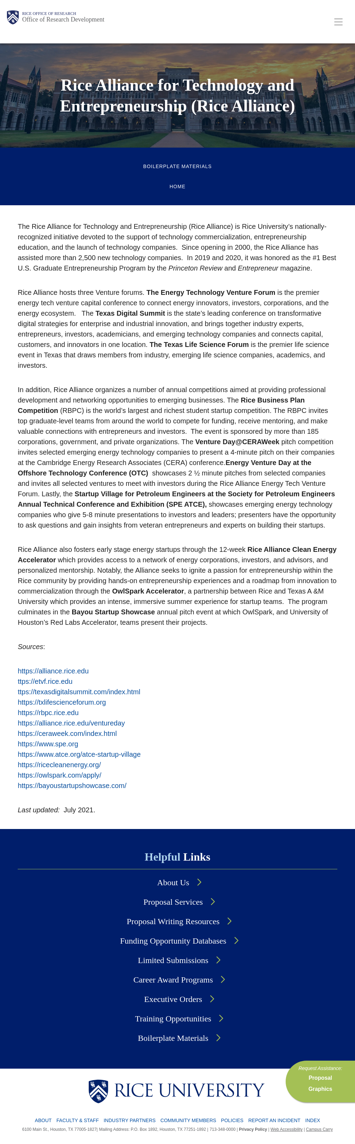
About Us (173, 882)
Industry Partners (130, 1120)
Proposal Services (173, 901)
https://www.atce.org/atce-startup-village (79, 754)
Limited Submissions (173, 960)
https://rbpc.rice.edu (48, 712)
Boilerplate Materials (177, 166)
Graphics (320, 1089)
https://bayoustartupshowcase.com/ (72, 785)
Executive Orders (173, 999)
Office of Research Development (63, 19)
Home (177, 186)
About (43, 1120)
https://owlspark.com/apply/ (59, 775)
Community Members (188, 1120)
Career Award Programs (173, 979)
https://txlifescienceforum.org (62, 702)
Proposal (320, 1078)
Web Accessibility (286, 1129)
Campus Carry (319, 1129)
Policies (232, 1120)
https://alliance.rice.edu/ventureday (71, 723)
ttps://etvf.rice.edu (45, 681)
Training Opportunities (173, 1018)
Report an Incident (274, 1120)
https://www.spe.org (48, 744)
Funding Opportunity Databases (173, 940)
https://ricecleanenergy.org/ (59, 765)
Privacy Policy (253, 1129)
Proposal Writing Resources (173, 921)
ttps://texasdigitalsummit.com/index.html (79, 692)
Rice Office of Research (49, 13)
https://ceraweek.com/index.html (67, 733)
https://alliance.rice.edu (53, 671)
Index (312, 1120)
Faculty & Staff (78, 1120)
